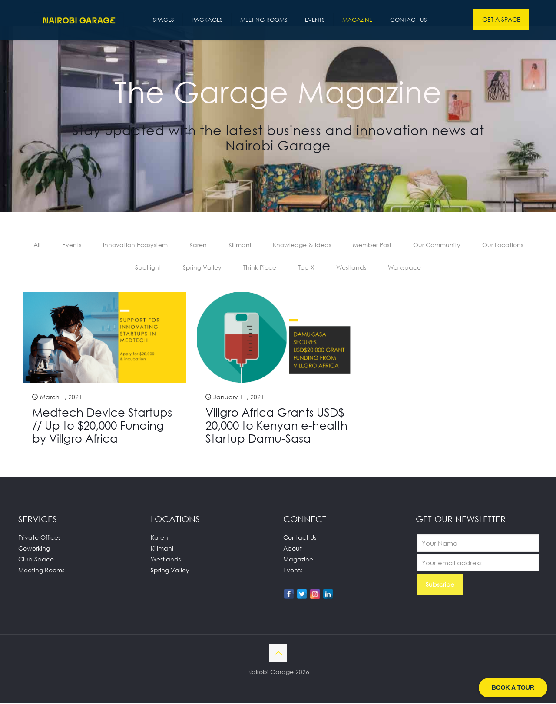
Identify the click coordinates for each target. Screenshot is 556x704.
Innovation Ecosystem (135, 245)
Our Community (436, 245)
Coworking (34, 549)
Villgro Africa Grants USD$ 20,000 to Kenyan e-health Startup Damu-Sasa (276, 426)
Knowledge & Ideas (302, 245)
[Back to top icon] (278, 653)
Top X (306, 268)
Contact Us (299, 538)
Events (71, 245)
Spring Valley (202, 268)
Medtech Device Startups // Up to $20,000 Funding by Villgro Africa (102, 426)
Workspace (404, 268)
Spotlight (148, 268)
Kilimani (239, 245)
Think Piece (259, 268)
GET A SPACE (501, 19)
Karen (198, 245)
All (36, 245)
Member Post (372, 245)
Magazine (298, 560)
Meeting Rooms (41, 570)
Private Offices (39, 538)
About (292, 549)
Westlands (351, 268)
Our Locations (502, 245)
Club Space (36, 560)
